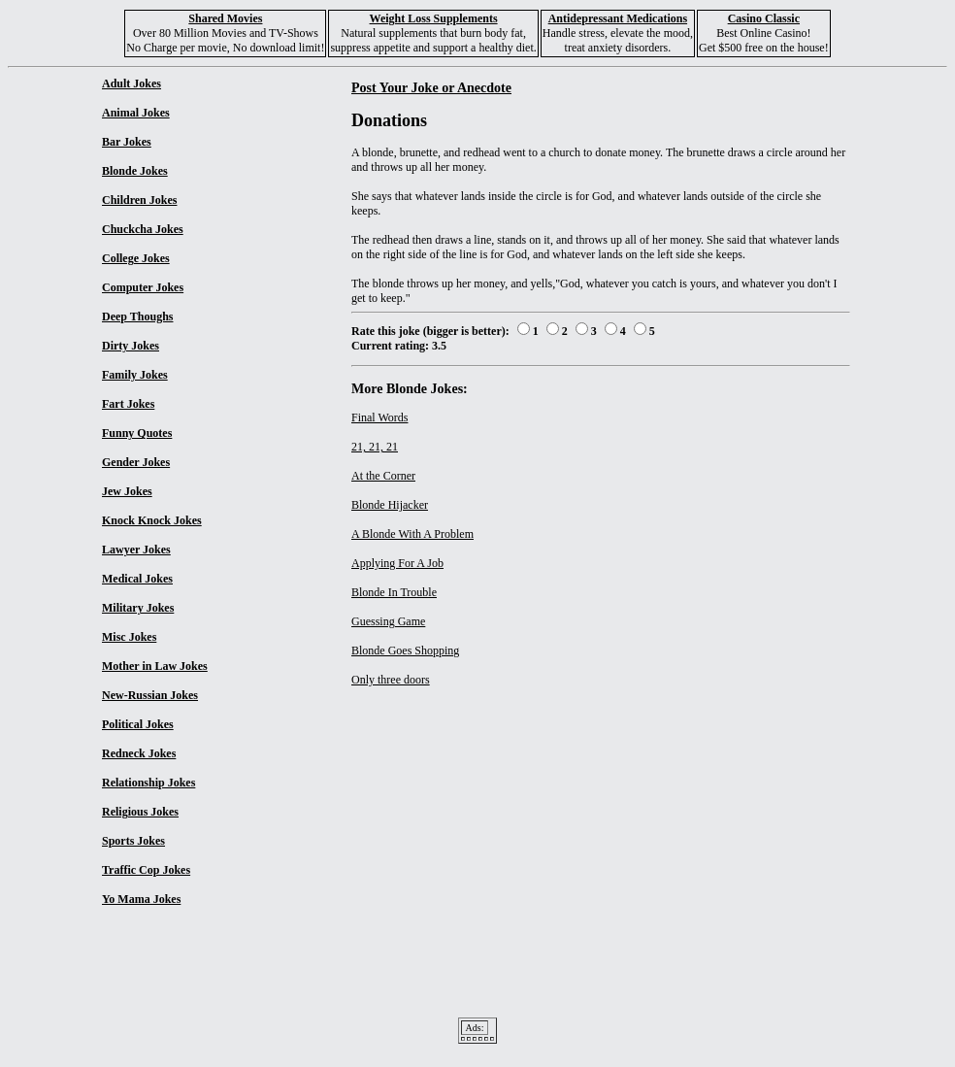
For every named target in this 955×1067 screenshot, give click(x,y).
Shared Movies (225, 18)
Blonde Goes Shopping (405, 650)
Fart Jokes (128, 404)
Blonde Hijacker (389, 505)
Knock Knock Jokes (152, 520)
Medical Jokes (137, 578)
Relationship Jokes (148, 782)
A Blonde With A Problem (412, 534)
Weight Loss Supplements (434, 18)
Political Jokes (138, 724)
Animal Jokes (136, 112)
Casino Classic (764, 18)
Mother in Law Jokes (155, 666)
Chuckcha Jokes (142, 229)
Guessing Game (388, 621)
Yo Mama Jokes (141, 899)
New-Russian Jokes (150, 695)
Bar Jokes (126, 142)
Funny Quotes (137, 433)
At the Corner (383, 476)
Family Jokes (135, 375)
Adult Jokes (131, 83)
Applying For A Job (397, 563)
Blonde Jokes (135, 171)
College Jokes (136, 258)
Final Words (379, 417)
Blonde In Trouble (394, 592)
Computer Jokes (142, 287)
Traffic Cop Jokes (146, 870)
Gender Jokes (136, 462)
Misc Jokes (129, 637)
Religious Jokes (140, 811)
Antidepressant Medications (617, 18)
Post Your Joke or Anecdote (431, 87)
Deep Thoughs (137, 316)
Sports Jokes (133, 841)
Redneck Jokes (139, 753)
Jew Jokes (127, 491)
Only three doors (390, 679)
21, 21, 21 (374, 446)
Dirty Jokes (130, 345)
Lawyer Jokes (136, 549)
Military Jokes (138, 608)
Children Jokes (139, 200)
